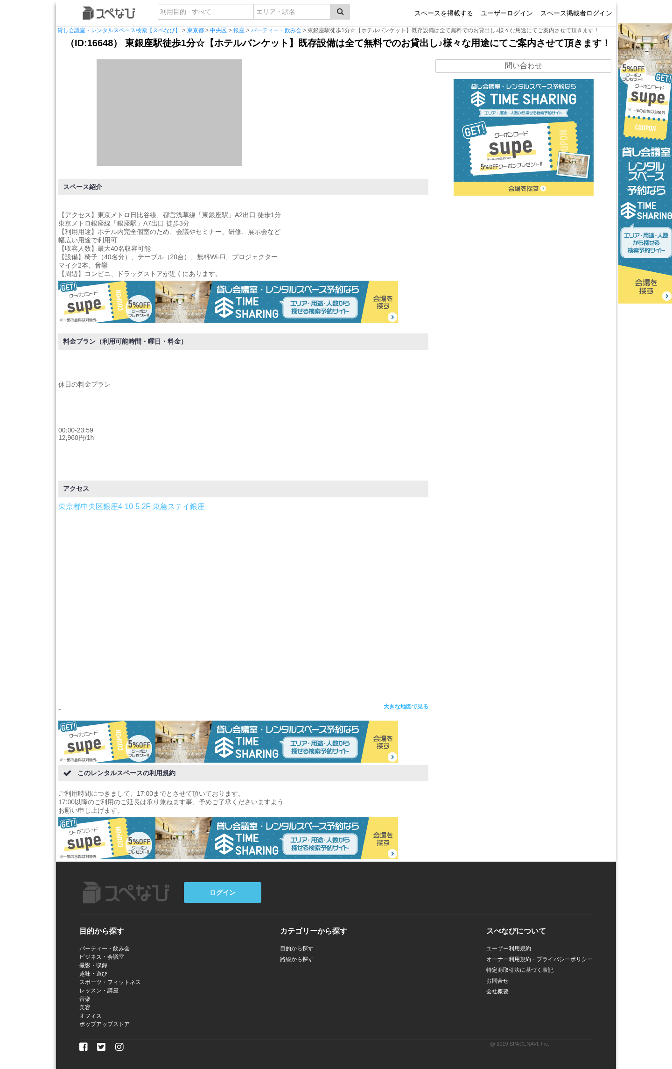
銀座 (239, 30)
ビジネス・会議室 (101, 957)
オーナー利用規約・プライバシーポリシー (539, 959)
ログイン (223, 892)
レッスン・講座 (99, 990)
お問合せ (497, 980)
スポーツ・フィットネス (110, 982)
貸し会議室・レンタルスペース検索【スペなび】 (119, 30)
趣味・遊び (93, 973)
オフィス (90, 1015)
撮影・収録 (93, 965)
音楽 (85, 999)
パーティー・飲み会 (276, 30)
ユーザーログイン (507, 13)
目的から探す (297, 948)
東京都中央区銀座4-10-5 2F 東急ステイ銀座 (131, 506)
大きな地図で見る (406, 706)
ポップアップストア (104, 1024)
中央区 (218, 30)
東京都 (195, 30)
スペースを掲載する (443, 13)
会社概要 (497, 991)
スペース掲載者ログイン (576, 13)
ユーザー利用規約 (508, 948)
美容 (85, 1007)
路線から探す (297, 959)
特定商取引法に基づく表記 (519, 970)
